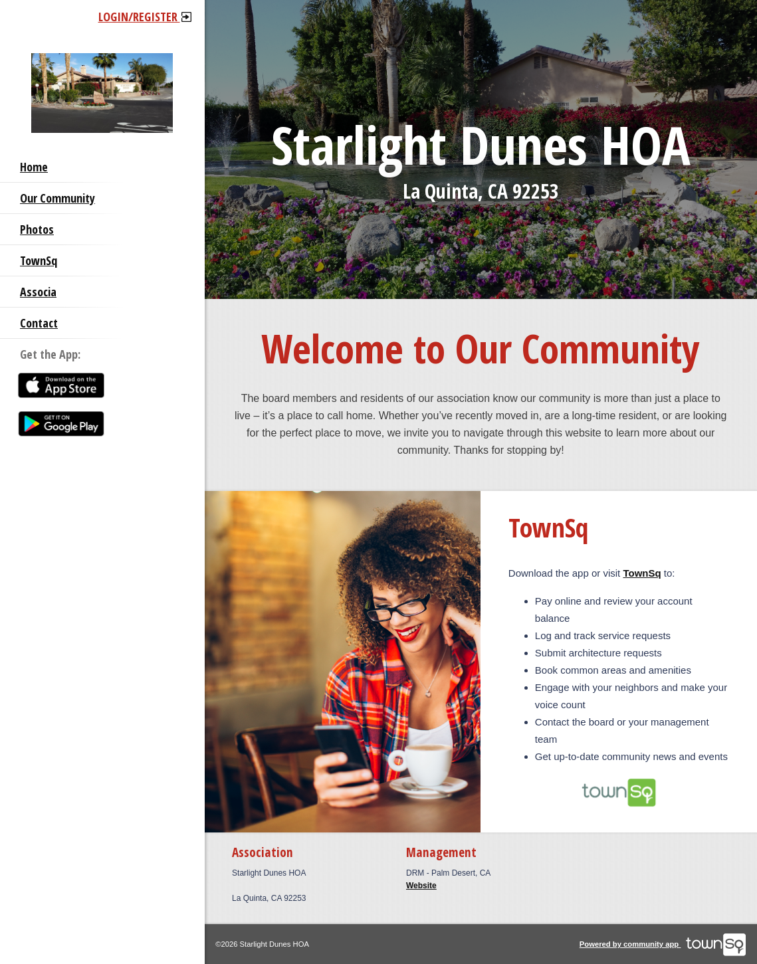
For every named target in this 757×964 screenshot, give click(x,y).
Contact (39, 323)
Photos (37, 229)
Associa (38, 292)
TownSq (38, 260)
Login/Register (144, 17)
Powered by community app (663, 944)
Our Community (57, 198)
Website (421, 885)
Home (34, 167)
